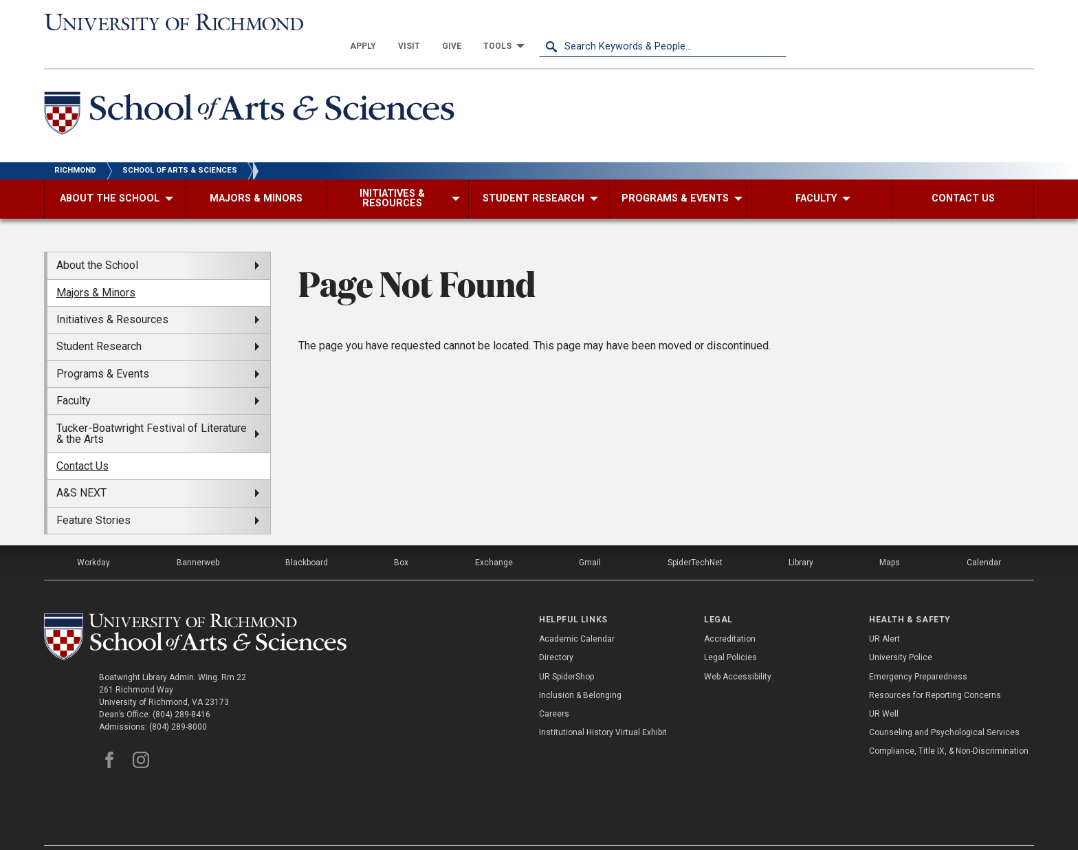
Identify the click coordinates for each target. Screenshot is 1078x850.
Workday (93, 538)
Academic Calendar (577, 615)
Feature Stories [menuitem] (93, 495)
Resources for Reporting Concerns (935, 671)
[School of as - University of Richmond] (198, 612)
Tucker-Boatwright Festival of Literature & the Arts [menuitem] (151, 409)
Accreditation (730, 615)
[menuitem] (610, 22)
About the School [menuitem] (97, 241)
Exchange (494, 538)
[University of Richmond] (168, 22)
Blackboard (306, 538)
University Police (900, 633)
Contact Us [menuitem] (82, 441)
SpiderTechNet (695, 538)
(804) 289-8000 (178, 702)
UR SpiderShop (566, 652)
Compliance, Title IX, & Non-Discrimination (948, 727)
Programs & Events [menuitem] (102, 349)
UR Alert (884, 615)
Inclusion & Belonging (580, 671)
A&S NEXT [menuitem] (81, 468)
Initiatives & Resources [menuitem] (112, 295)
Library (801, 538)
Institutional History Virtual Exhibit (603, 708)
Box (401, 538)
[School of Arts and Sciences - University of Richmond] (253, 91)
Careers (554, 690)
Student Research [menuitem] (99, 322)
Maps (889, 538)
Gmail (590, 538)
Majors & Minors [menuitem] (95, 267)
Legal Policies (730, 633)
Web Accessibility (737, 652)
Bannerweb (198, 538)
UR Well (884, 690)
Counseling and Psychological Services (944, 708)
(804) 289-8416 (181, 690)
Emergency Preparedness (918, 652)
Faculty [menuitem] (73, 376)
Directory (556, 633)
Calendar (984, 538)
